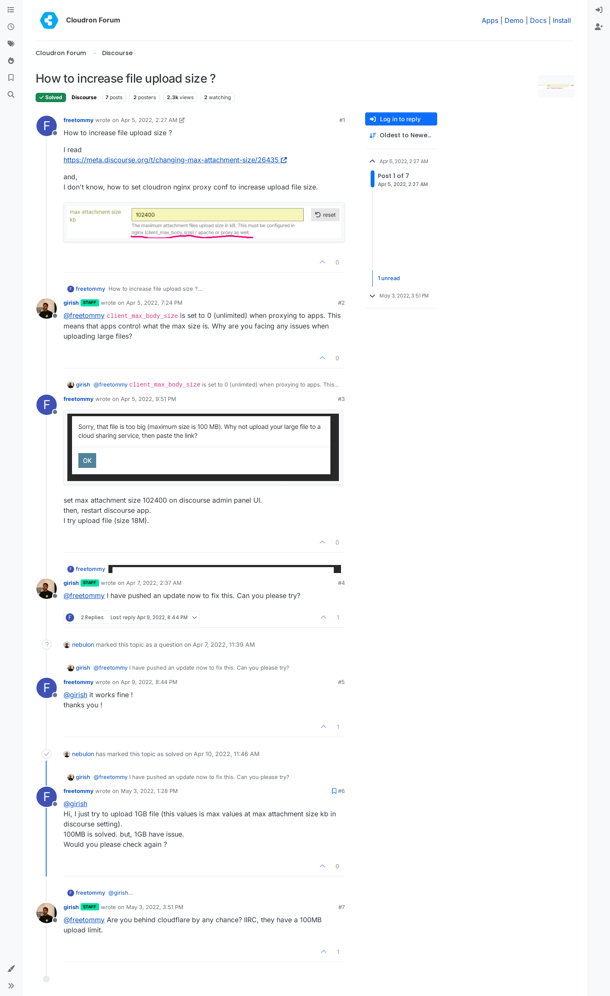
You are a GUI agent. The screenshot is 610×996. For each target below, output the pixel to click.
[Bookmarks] (11, 78)
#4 (341, 582)
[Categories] (11, 10)
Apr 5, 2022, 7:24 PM (154, 302)
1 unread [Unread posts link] (389, 278)
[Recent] (11, 27)
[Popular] (11, 61)
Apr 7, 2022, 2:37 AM (154, 582)
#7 (341, 907)
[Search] (11, 95)
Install (562, 20)
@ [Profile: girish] (75, 694)
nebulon (83, 644)
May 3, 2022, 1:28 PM (149, 790)
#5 (341, 682)
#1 (342, 120)
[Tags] (11, 44)
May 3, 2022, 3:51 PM (154, 907)
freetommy (79, 120)
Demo (514, 20)
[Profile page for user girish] (46, 308)
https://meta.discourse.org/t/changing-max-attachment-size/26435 (175, 160)
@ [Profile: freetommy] (84, 315)
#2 (341, 302)
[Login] (599, 10)
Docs (538, 20)
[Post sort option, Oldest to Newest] (401, 135)
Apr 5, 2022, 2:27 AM (149, 120)
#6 (341, 790)
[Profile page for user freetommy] (46, 126)
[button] (11, 969)
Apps (490, 20)
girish (71, 302)
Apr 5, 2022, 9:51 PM (148, 398)
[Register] (599, 27)
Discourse (84, 97)
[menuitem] (599, 10)
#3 (341, 398)
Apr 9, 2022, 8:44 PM (149, 682)
